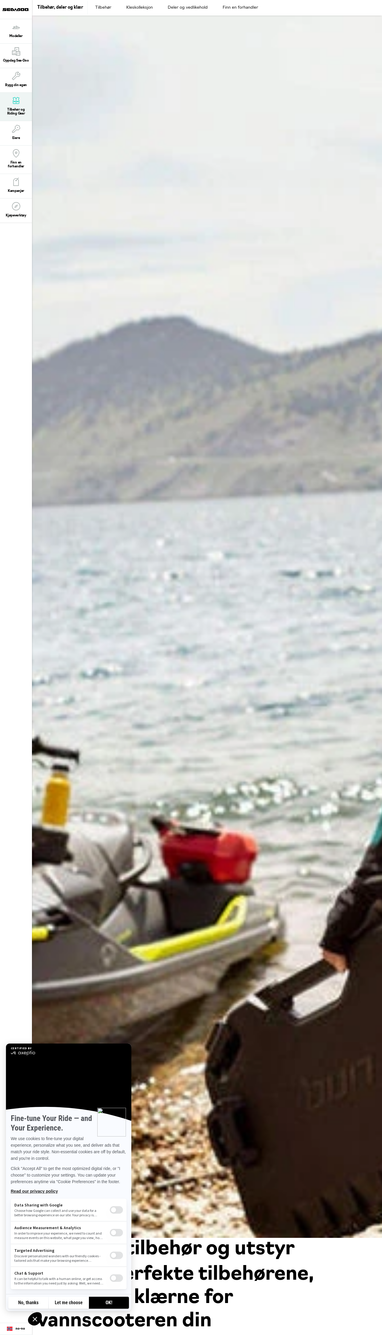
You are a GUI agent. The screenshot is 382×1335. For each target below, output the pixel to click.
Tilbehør (103, 7)
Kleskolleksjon (139, 7)
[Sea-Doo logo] (15, 9)
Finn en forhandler (240, 7)
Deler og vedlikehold (188, 7)
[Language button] (16, 1329)
